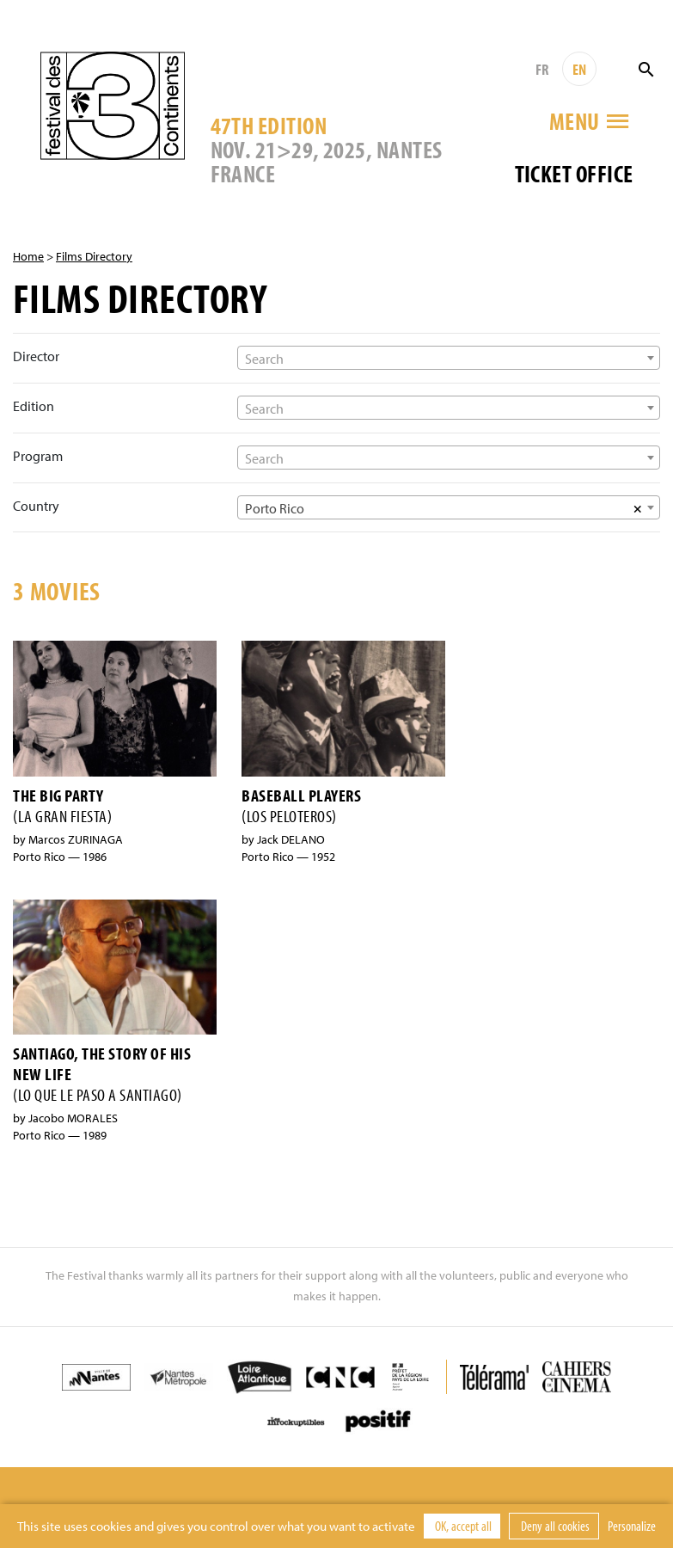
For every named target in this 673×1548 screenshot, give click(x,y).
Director (36, 356)
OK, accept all (462, 1525)
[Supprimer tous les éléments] (637, 507)
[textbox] (448, 359)
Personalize (632, 1525)
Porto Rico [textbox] (274, 508)
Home (28, 256)
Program (38, 455)
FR (541, 69)
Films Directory (94, 256)
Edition (33, 406)
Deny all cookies (554, 1525)
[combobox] (448, 358)
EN (579, 69)
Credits (488, 1483)
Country (36, 505)
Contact (425, 1483)
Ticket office (574, 173)
